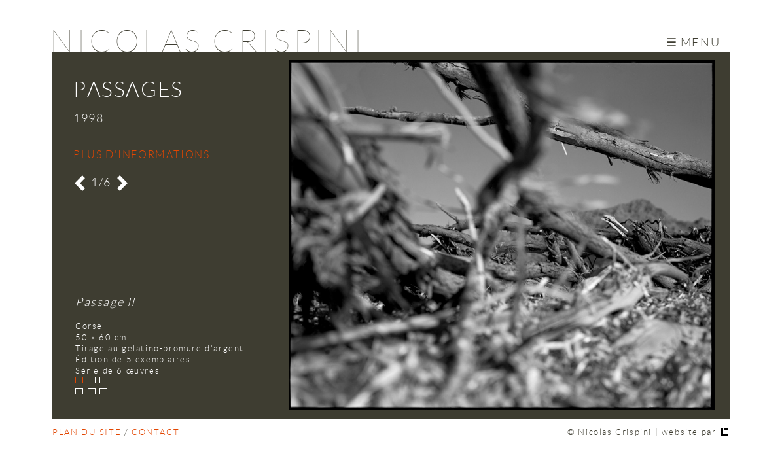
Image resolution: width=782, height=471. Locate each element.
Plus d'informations (141, 154)
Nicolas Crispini (208, 42)
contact (155, 432)
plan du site (86, 432)
